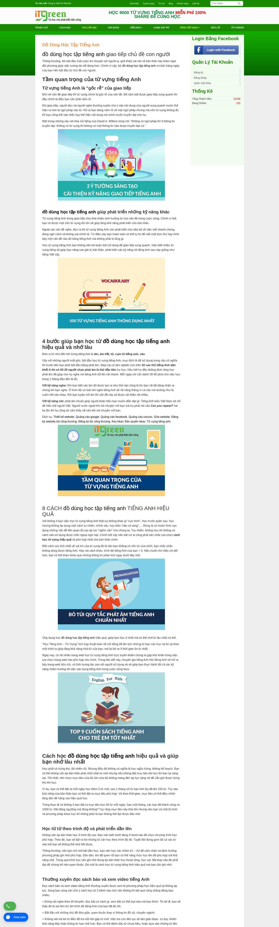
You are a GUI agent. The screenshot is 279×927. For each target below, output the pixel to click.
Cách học (65, 27)
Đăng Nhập (200, 77)
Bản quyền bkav (135, 421)
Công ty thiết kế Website (59, 3)
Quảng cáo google (87, 416)
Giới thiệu (134, 3)
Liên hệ (195, 3)
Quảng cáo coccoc (140, 416)
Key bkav (117, 421)
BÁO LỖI (215, 27)
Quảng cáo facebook (114, 416)
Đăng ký (198, 72)
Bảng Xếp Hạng (190, 27)
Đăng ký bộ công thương (94, 421)
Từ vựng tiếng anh (158, 421)
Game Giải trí (161, 27)
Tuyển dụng (148, 3)
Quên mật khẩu (202, 83)
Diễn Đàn (136, 27)
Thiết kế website (64, 416)
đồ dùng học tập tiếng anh (73, 54)
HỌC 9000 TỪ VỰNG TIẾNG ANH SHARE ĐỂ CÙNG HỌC (157, 15)
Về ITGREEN (237, 27)
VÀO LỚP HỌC (89, 27)
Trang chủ (41, 27)
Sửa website (162, 416)
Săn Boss (113, 27)
